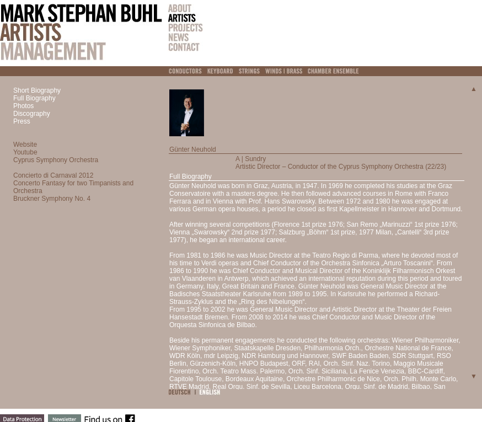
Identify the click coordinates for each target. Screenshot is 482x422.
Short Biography (37, 90)
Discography (31, 113)
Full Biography (34, 98)
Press (21, 121)
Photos (23, 106)
